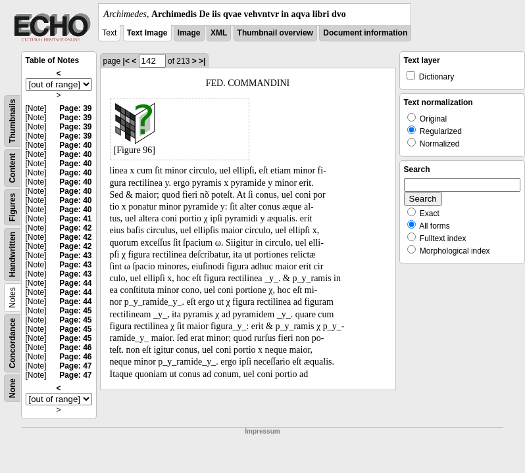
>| (202, 61)
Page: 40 (75, 145)
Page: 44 (75, 283)
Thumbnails (12, 121)
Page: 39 (75, 108)
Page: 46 (75, 347)
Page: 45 (75, 310)
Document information (365, 32)
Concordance (12, 343)
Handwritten (12, 254)
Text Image (147, 32)
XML (219, 32)
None (12, 388)
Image (189, 32)
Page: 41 (75, 218)
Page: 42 (75, 228)
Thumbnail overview (275, 32)
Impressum (262, 431)
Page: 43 (75, 255)
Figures (12, 207)
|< (126, 61)
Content (12, 168)
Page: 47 (75, 366)
